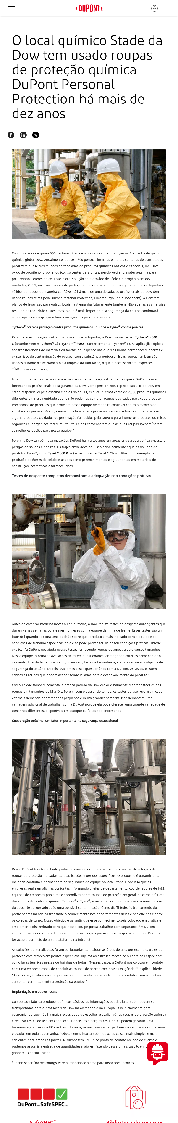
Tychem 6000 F (74, 343)
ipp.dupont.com (128, 298)
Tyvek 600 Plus (60, 453)
